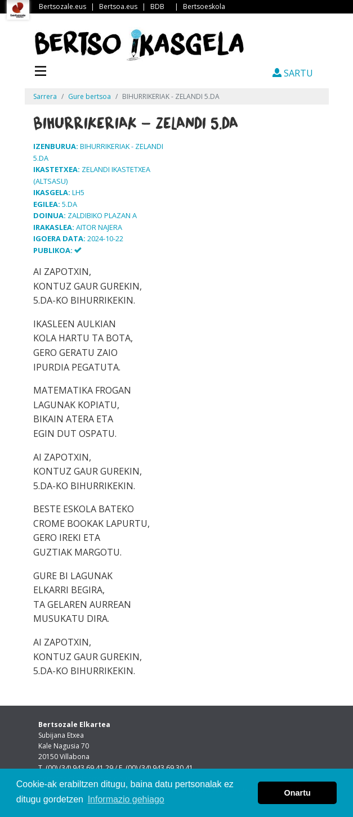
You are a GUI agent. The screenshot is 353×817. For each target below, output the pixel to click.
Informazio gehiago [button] (126, 799)
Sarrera (45, 96)
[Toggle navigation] (40, 69)
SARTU (292, 73)
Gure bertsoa (89, 96)
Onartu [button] (297, 792)
